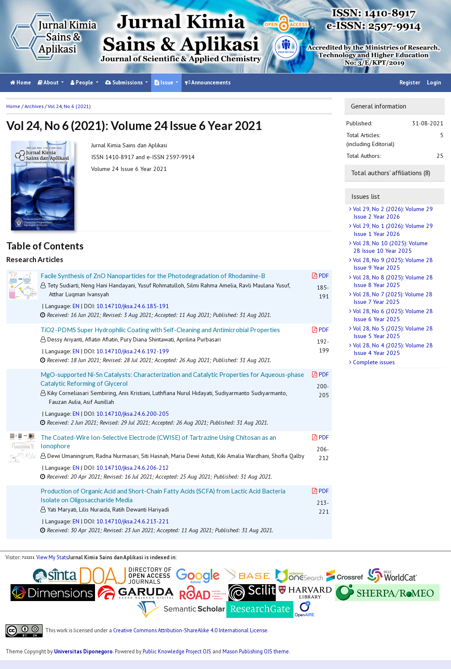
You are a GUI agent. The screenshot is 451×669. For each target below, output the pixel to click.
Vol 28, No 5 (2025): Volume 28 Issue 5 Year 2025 (392, 332)
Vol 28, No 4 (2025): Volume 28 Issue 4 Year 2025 (392, 349)
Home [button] (13, 106)
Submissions (124, 82)
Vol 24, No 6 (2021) (69, 106)
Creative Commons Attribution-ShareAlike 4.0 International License (190, 629)
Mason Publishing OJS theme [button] (256, 651)
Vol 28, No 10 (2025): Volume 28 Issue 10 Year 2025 (389, 247)
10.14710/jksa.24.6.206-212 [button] (132, 467)
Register (409, 82)
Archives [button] (33, 106)
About (49, 82)
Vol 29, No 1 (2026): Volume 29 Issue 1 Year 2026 (392, 229)
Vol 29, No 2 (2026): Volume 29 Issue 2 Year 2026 (392, 212)
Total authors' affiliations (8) (390, 172)
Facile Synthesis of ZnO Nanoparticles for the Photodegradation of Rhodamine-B (153, 275)
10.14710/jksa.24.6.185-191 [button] (132, 306)
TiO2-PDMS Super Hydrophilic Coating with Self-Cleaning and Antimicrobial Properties (160, 329)
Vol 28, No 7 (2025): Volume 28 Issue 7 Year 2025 (391, 298)
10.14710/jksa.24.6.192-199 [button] (132, 351)
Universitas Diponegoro (83, 651)
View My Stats (52, 557)
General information (378, 106)
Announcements (208, 82)
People (82, 82)
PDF (320, 275)
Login (434, 82)
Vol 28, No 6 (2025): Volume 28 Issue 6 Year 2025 (392, 314)
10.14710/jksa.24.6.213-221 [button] (132, 521)
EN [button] (76, 306)
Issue (164, 82)
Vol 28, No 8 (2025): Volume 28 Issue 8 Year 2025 (392, 281)
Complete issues (373, 362)
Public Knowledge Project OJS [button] (177, 651)
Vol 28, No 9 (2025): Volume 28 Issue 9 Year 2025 (392, 263)
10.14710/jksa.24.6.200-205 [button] (132, 413)
